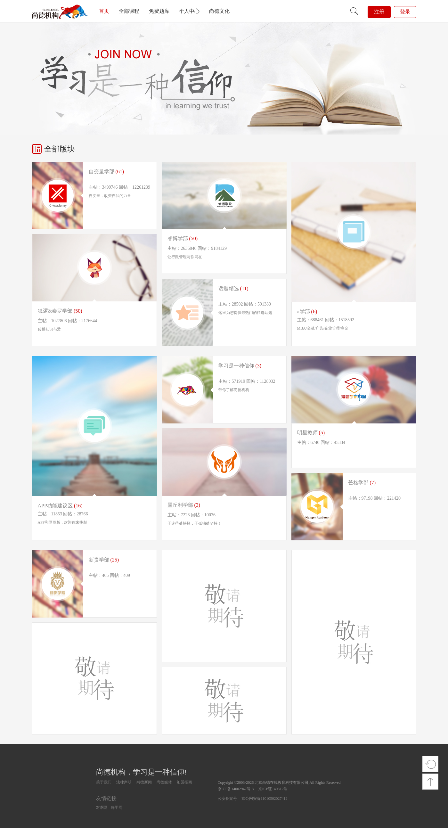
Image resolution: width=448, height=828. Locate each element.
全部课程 (129, 11)
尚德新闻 (144, 782)
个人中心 (189, 11)
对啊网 (102, 807)
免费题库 (159, 11)
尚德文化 (219, 11)
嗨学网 (116, 807)
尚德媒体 (164, 782)
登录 (405, 11)
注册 (379, 11)
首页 (104, 11)
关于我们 (103, 782)
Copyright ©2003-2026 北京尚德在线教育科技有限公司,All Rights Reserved (279, 782)
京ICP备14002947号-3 (236, 789)
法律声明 (124, 782)
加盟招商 (184, 782)
